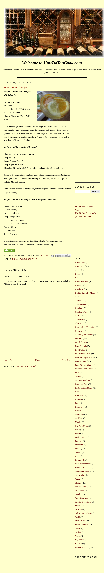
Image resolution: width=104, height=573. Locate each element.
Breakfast (79, 289)
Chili (77, 315)
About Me (79, 262)
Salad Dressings (82, 467)
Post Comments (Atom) (26, 366)
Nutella (78, 422)
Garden (78, 376)
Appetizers (79, 266)
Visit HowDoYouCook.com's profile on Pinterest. (85, 213)
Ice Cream (79, 395)
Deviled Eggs (81, 342)
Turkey (78, 532)
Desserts (78, 338)
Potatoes (78, 441)
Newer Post (9, 360)
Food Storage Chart (83, 365)
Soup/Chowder (81, 498)
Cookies (78, 331)
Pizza (77, 433)
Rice (77, 456)
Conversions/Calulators (85, 327)
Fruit (77, 372)
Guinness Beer (81, 384)
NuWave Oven (81, 426)
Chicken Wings (81, 312)
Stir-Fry (78, 509)
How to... (79, 391)
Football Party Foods (84, 368)
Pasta (77, 429)
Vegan (78, 536)
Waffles (78, 543)
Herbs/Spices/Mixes (84, 388)
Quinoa (78, 452)
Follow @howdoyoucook (86, 206)
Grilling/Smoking (82, 380)
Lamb (77, 403)
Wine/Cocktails (28, 259)
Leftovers (79, 407)
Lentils (78, 410)
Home (37, 360)
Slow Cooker (80, 486)
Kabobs (78, 399)
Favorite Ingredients (84, 357)
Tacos (77, 528)
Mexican (79, 414)
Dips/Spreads (81, 346)
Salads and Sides (82, 471)
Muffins (78, 418)
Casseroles (79, 300)
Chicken (78, 308)
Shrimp (78, 483)
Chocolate (79, 319)
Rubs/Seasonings (82, 463)
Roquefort (79, 460)
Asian (77, 270)
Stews (77, 505)
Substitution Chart (83, 513)
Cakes (77, 296)
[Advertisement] (86, 129)
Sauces (78, 479)
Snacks (78, 494)
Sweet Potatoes (81, 524)
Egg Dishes (80, 350)
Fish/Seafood (81, 361)
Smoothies (79, 490)
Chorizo (78, 323)
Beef (77, 277)
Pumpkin (79, 444)
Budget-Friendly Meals (85, 293)
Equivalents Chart (83, 353)
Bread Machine (81, 281)
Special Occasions (83, 502)
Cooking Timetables (84, 334)
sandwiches (80, 475)
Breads (78, 285)
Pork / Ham (80, 437)
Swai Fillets (80, 520)
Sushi (77, 517)
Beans (77, 274)
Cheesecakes (80, 304)
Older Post (66, 360)
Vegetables (79, 539)
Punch (15, 259)
